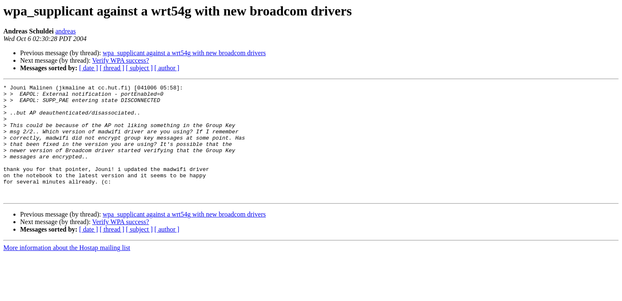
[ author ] (167, 67)
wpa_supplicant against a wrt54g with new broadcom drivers (184, 52)
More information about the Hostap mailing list (66, 270)
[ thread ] (112, 67)
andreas (65, 31)
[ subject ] (139, 67)
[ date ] (88, 67)
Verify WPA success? (120, 60)
